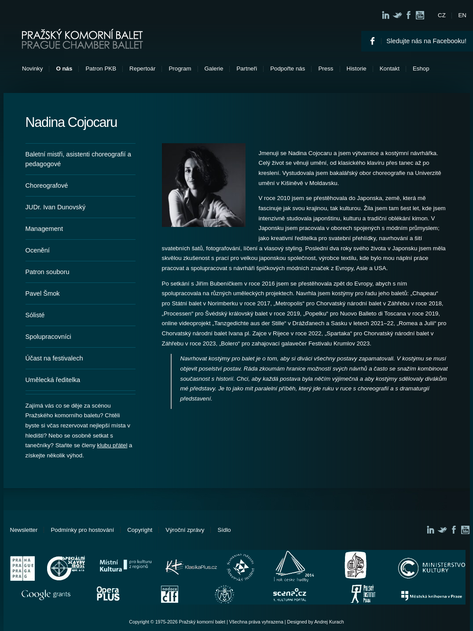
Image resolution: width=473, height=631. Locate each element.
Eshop (421, 68)
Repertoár (142, 68)
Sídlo (224, 530)
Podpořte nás (287, 68)
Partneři (246, 68)
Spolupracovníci (48, 336)
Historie (357, 68)
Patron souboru (48, 271)
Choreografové (47, 185)
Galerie (214, 68)
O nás (64, 68)
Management (44, 228)
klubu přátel (112, 445)
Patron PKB (100, 68)
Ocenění (38, 250)
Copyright (139, 530)
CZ (442, 15)
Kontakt (390, 68)
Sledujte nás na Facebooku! (426, 41)
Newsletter (24, 530)
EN (462, 15)
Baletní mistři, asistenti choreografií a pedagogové (78, 159)
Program (180, 68)
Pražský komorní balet (82, 39)
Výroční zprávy (184, 530)
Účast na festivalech (54, 358)
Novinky (32, 68)
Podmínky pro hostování (82, 530)
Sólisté (35, 315)
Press (325, 68)
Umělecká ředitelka (53, 379)
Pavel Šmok (43, 293)
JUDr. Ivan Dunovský (56, 207)
